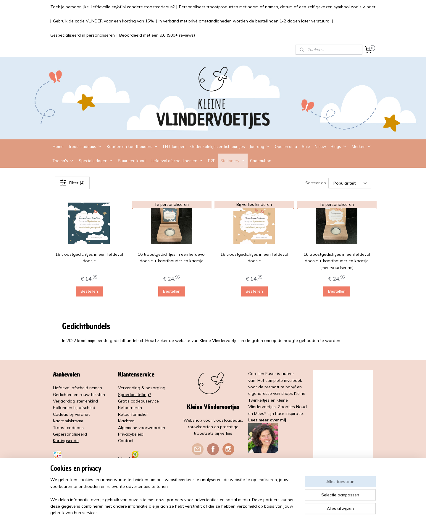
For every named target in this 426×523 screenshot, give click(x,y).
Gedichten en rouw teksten (79, 394)
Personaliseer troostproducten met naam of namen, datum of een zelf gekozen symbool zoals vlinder (277, 6)
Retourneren (130, 407)
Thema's (63, 160)
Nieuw (320, 146)
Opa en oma (286, 146)
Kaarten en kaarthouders (132, 146)
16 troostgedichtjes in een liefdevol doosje (89, 257)
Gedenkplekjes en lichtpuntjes (217, 146)
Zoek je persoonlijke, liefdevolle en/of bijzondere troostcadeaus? (112, 6)
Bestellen (89, 291)
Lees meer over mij (267, 420)
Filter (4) (72, 182)
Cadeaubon (260, 160)
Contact (125, 440)
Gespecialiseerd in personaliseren (82, 35)
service (152, 401)
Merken (362, 146)
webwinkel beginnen (230, 512)
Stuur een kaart (132, 160)
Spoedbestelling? (134, 394)
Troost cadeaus (85, 146)
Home (58, 146)
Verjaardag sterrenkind (75, 401)
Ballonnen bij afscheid (74, 407)
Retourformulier (133, 414)
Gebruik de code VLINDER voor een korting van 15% (103, 21)
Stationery (232, 160)
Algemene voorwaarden (141, 427)
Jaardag (260, 146)
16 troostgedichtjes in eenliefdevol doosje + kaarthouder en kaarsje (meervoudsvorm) (337, 261)
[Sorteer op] (350, 183)
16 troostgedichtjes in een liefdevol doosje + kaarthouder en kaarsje (172, 257)
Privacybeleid (130, 434)
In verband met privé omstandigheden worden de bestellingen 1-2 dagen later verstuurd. (244, 21)
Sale (306, 146)
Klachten (126, 420)
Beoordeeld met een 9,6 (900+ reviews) (157, 35)
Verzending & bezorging (141, 387)
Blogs (339, 146)
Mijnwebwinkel (278, 512)
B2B (212, 160)
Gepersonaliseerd (70, 434)
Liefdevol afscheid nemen (177, 160)
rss (210, 512)
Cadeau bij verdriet (71, 414)
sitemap (199, 512)
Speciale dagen (96, 160)
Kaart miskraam (68, 420)
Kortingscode (66, 440)
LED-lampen (174, 146)
